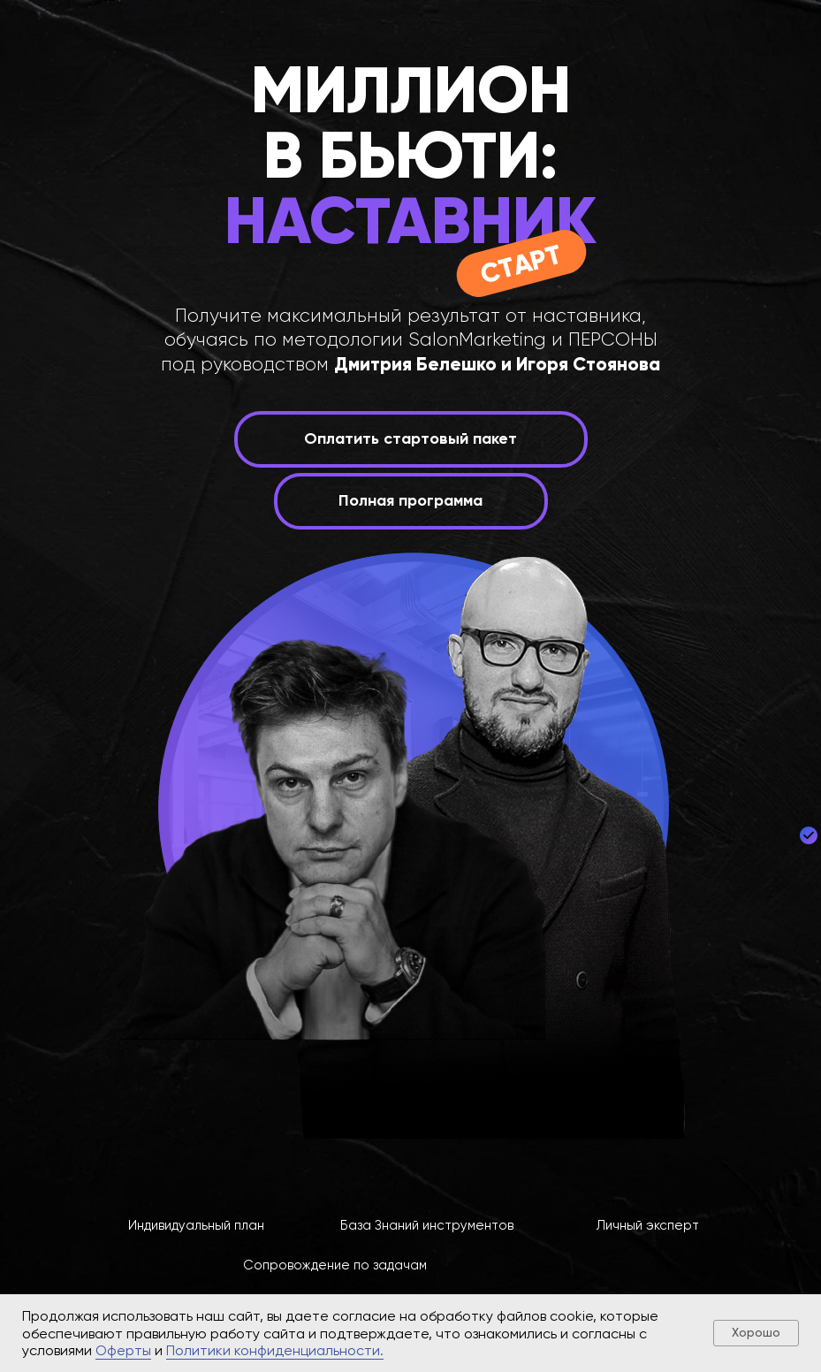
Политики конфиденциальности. (275, 1350)
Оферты (123, 1350)
